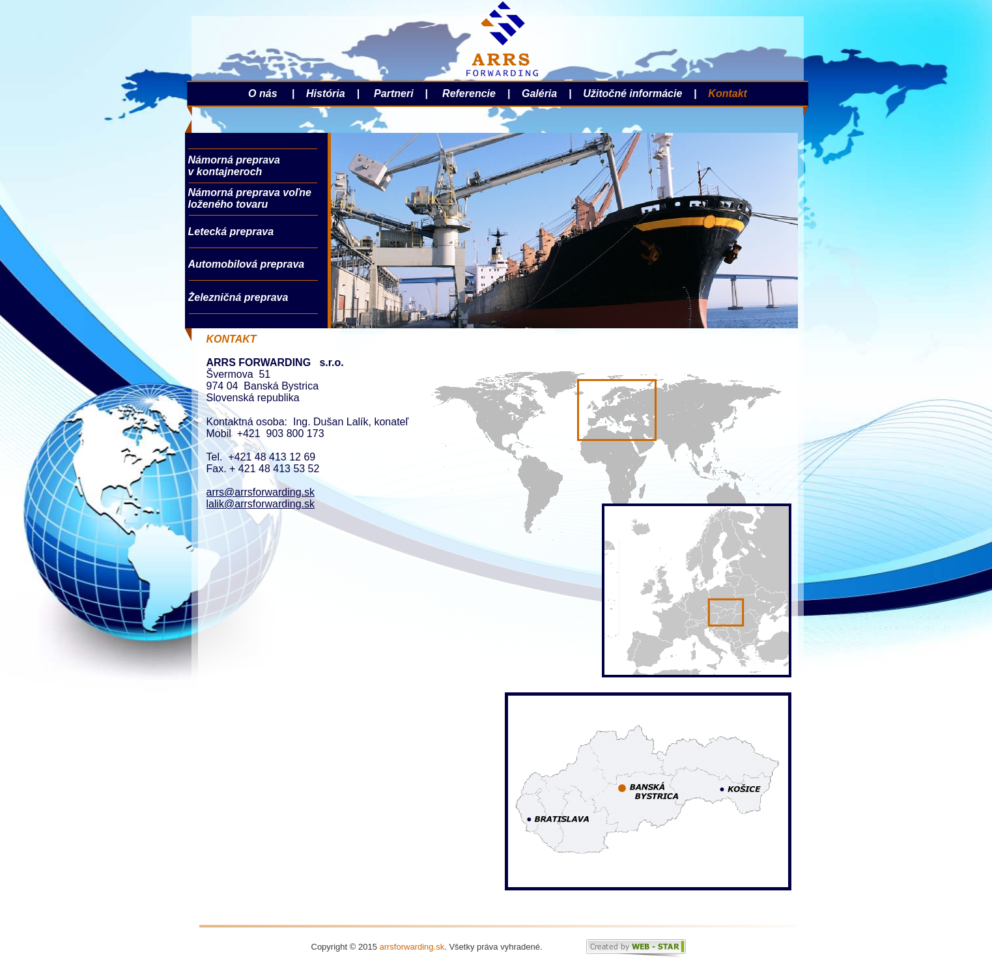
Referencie (468, 93)
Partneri (393, 93)
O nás (264, 93)
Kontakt (727, 93)
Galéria (542, 93)
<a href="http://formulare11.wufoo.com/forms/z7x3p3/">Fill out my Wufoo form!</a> (340, 705)
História (324, 93)
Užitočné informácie (631, 93)
